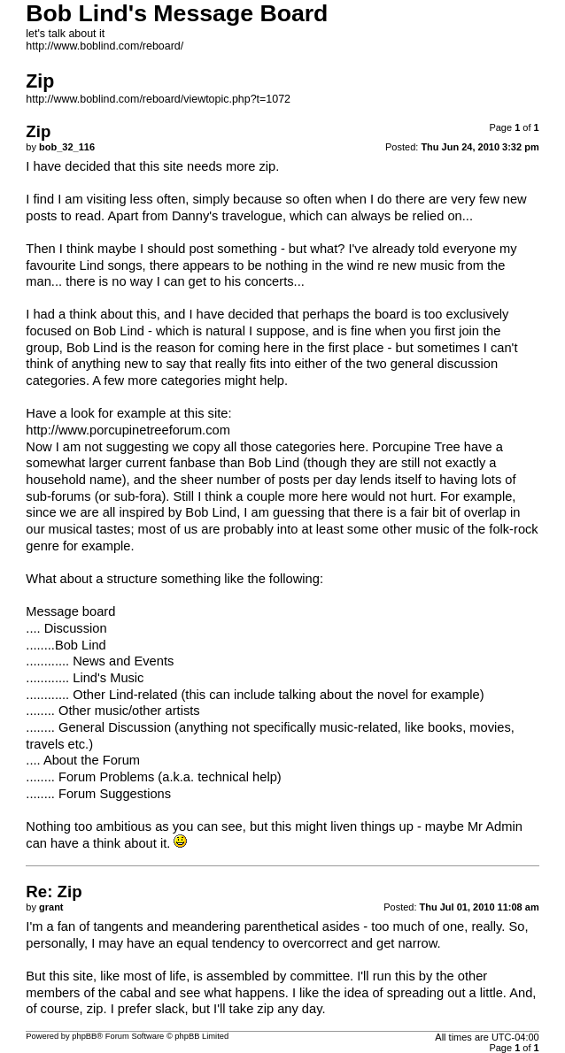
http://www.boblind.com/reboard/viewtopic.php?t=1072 (158, 99)
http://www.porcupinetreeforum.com (128, 430)
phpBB (84, 1036)
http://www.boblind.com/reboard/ (104, 46)
